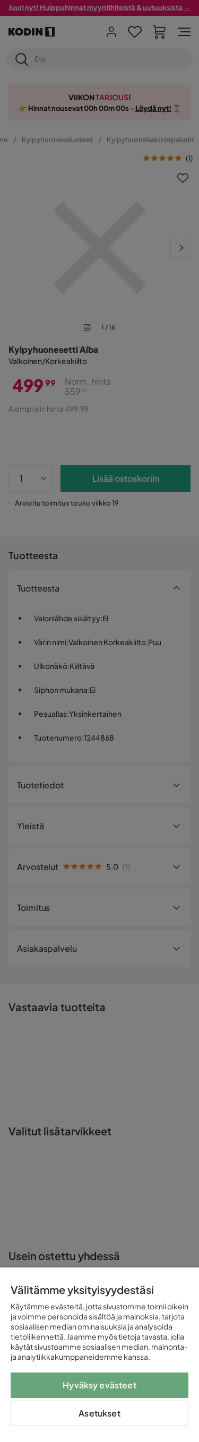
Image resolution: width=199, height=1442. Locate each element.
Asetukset (99, 1413)
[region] (99, 1354)
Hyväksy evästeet (99, 1385)
